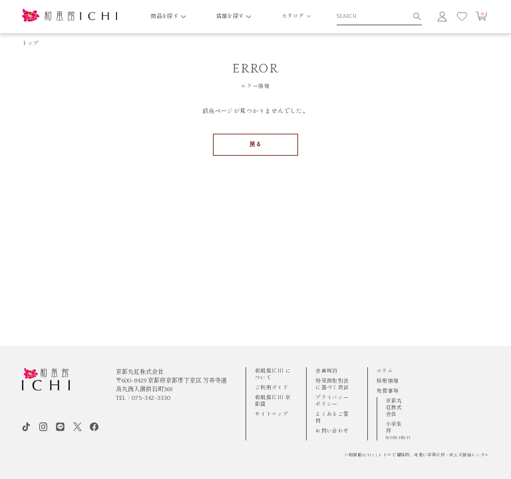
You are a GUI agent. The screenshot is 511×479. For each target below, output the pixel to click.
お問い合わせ (332, 431)
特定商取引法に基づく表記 (332, 384)
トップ (30, 44)
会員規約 (326, 371)
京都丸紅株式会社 (394, 407)
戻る (256, 144)
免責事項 (388, 391)
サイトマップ (271, 414)
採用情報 (388, 381)
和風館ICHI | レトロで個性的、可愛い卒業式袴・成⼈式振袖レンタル (419, 455)
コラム (385, 371)
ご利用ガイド (271, 388)
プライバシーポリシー (332, 401)
